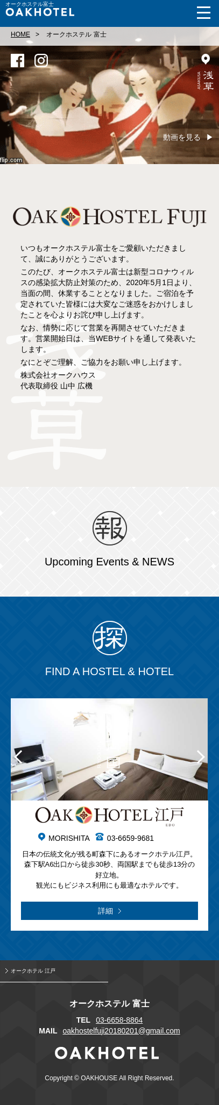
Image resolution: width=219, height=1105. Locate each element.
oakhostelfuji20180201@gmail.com (121, 1030)
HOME (20, 34)
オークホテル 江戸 (33, 971)
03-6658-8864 (119, 1020)
